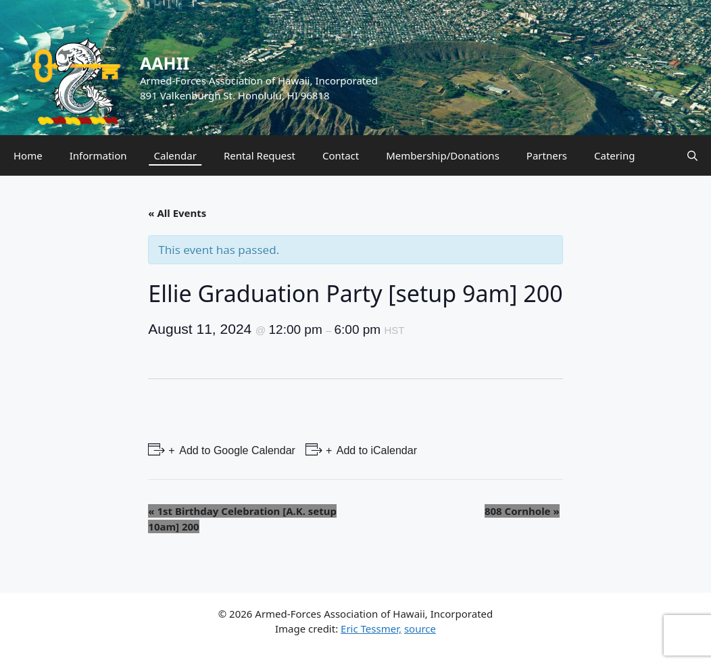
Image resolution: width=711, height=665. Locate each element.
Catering (614, 155)
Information (98, 155)
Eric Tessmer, (371, 628)
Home (28, 155)
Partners (546, 155)
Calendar (175, 155)
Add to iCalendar (375, 450)
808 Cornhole (522, 511)
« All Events (177, 213)
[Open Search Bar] (692, 155)
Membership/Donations (442, 155)
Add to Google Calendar (236, 450)
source (420, 628)
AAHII (164, 62)
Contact (340, 155)
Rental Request (259, 155)
